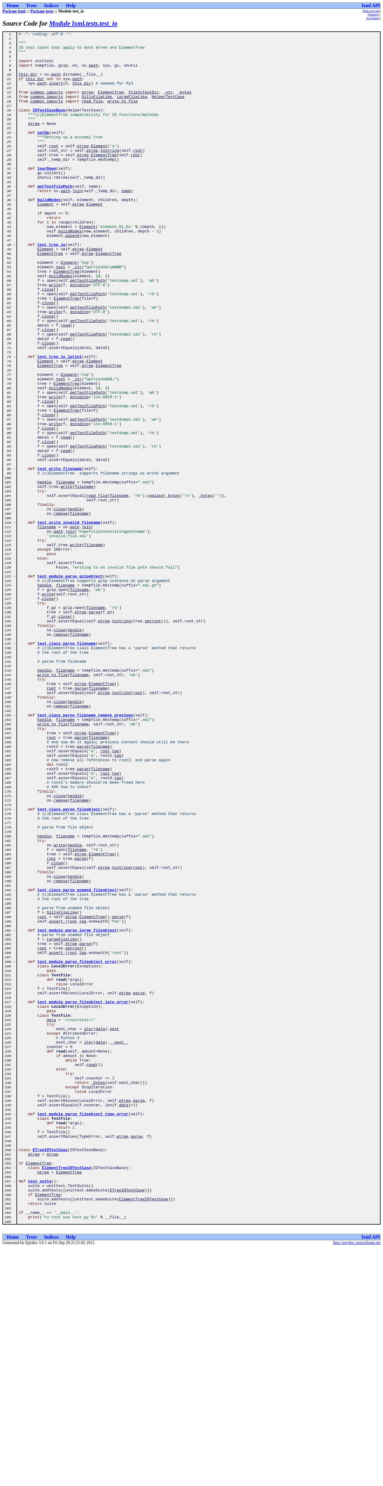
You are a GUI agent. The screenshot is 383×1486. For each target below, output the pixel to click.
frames (373, 14)
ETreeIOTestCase (50, 1373)
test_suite (39, 1411)
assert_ (57, 1099)
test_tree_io (51, 287)
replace (155, 588)
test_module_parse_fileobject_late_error (82, 1196)
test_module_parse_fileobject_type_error (82, 1330)
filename (65, 572)
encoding (79, 335)
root (53, 169)
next (114, 1228)
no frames (372, 18)
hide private (371, 11)
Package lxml (13, 11)
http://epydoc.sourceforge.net (357, 1481)
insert (56, 93)
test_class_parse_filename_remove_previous (85, 852)
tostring (109, 174)
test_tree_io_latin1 (59, 422)
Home (13, 5)
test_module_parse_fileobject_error (77, 1147)
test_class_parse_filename (66, 766)
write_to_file (122, 115)
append (72, 276)
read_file (92, 115)
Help (71, 5)
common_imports (46, 104)
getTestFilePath (54, 217)
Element (99, 169)
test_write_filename (59, 556)
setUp (43, 153)
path (93, 72)
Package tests (41, 11)
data (51, 1217)
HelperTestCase (168, 110)
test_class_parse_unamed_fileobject (77, 1061)
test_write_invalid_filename (69, 620)
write (55, 335)
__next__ (119, 1244)
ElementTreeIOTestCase (66, 1395)
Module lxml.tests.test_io (83, 23)
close (48, 341)
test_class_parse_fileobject (69, 965)
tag (115, 895)
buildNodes (49, 233)
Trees (31, 5)
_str (168, 104)
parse (94, 728)
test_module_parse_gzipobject (70, 685)
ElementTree (111, 104)
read (65, 384)
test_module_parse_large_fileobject (77, 1110)
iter (88, 1228)
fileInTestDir (143, 104)
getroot (153, 739)
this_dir (28, 83)
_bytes (184, 104)
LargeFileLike (132, 110)
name (126, 223)
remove (61, 610)
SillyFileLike (97, 110)
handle (44, 572)
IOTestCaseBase (49, 126)
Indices (51, 5)
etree (87, 104)
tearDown (46, 196)
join (77, 223)
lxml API (371, 5)
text (60, 314)
